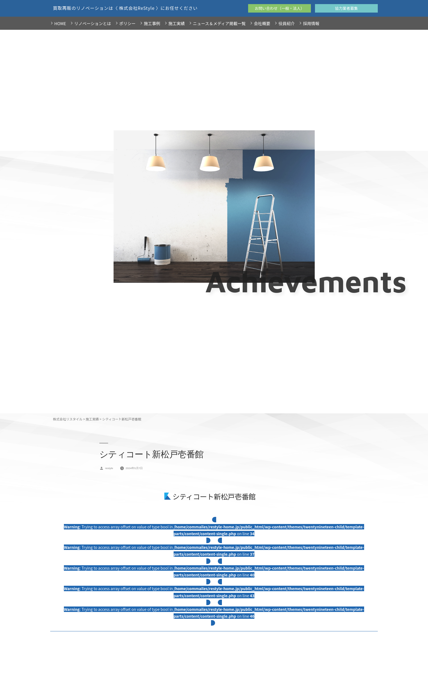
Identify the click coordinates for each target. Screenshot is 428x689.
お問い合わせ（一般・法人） (279, 8)
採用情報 (311, 23)
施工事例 (152, 23)
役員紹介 (286, 23)
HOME (60, 23)
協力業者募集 (346, 8)
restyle (109, 468)
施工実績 (176, 23)
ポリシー (127, 23)
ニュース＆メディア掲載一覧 (219, 23)
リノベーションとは (92, 23)
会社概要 (262, 23)
